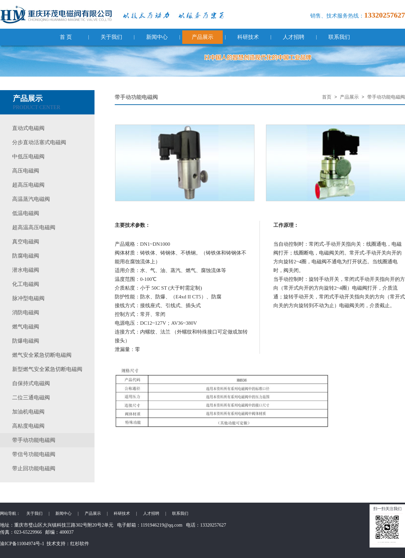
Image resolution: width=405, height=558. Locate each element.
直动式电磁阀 (28, 128)
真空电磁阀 (25, 241)
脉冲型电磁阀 (28, 298)
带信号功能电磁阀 (33, 454)
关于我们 (111, 37)
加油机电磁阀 (28, 412)
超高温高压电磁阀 (33, 227)
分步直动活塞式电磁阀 (39, 142)
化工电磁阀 (25, 284)
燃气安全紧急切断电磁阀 (42, 355)
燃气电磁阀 (25, 326)
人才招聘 (293, 37)
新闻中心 (157, 37)
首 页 (66, 37)
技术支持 (56, 543)
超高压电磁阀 (28, 185)
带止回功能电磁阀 (33, 468)
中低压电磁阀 (28, 156)
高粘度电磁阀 (28, 426)
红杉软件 (79, 543)
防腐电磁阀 (25, 256)
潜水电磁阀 (25, 270)
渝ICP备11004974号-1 (22, 543)
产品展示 (202, 37)
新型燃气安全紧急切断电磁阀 (47, 369)
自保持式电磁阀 (31, 383)
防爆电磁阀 (25, 341)
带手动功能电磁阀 (33, 440)
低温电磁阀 (25, 213)
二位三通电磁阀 (31, 397)
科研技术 (248, 37)
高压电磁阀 (25, 171)
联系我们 (339, 37)
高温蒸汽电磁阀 (31, 199)
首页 (326, 97)
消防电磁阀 (25, 312)
